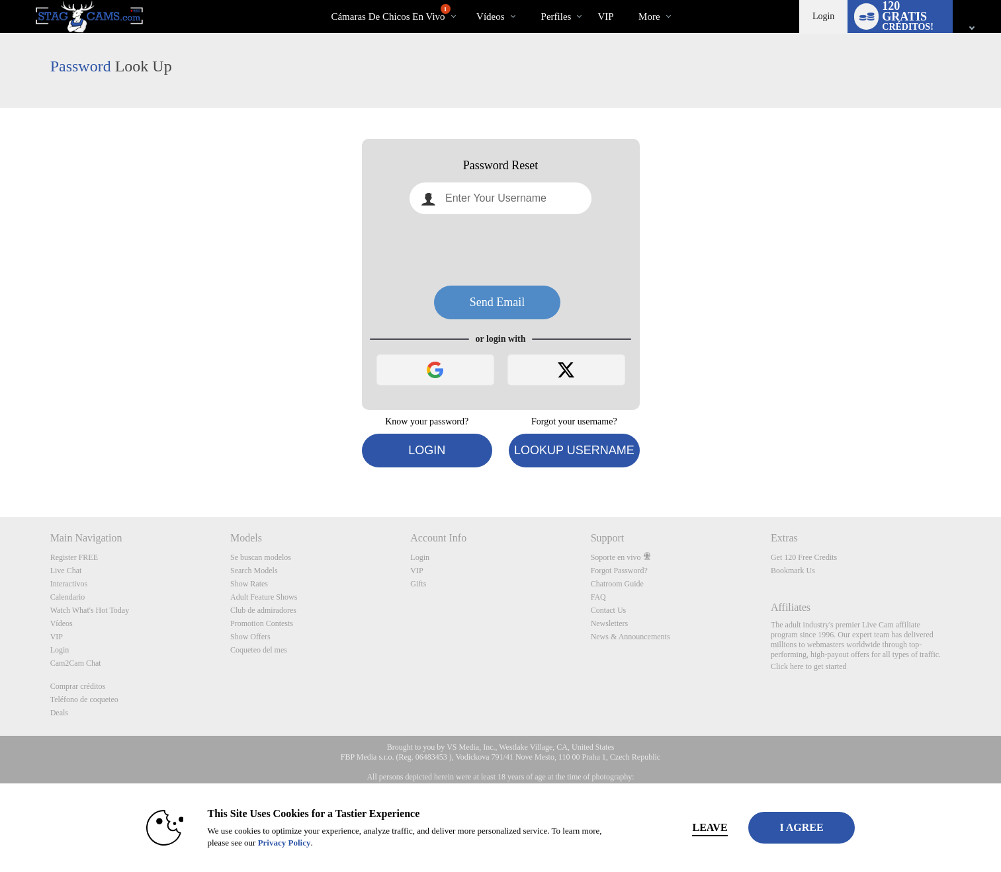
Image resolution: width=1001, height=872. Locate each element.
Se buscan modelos (260, 557)
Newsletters (610, 623)
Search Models (254, 570)
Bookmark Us (793, 570)
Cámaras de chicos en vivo (390, 13)
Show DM (0, 467)
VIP (605, 16)
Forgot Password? (619, 570)
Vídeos (490, 16)
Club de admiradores (263, 610)
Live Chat (66, 570)
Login (823, 16)
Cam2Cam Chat (75, 663)
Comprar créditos (78, 686)
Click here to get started (809, 666)
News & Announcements (630, 636)
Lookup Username (574, 450)
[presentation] (500, 250)
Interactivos (69, 583)
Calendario (67, 597)
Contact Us (609, 610)
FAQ (598, 597)
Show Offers (250, 636)
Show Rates (249, 583)
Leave (685, 827)
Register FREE (74, 557)
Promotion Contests (261, 623)
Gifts (418, 583)
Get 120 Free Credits (804, 557)
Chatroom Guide (617, 583)
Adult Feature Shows (263, 597)
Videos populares (465, 0)
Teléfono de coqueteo (84, 699)
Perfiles (556, 16)
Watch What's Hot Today (90, 610)
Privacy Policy (259, 843)
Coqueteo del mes (258, 649)
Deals (59, 712)
